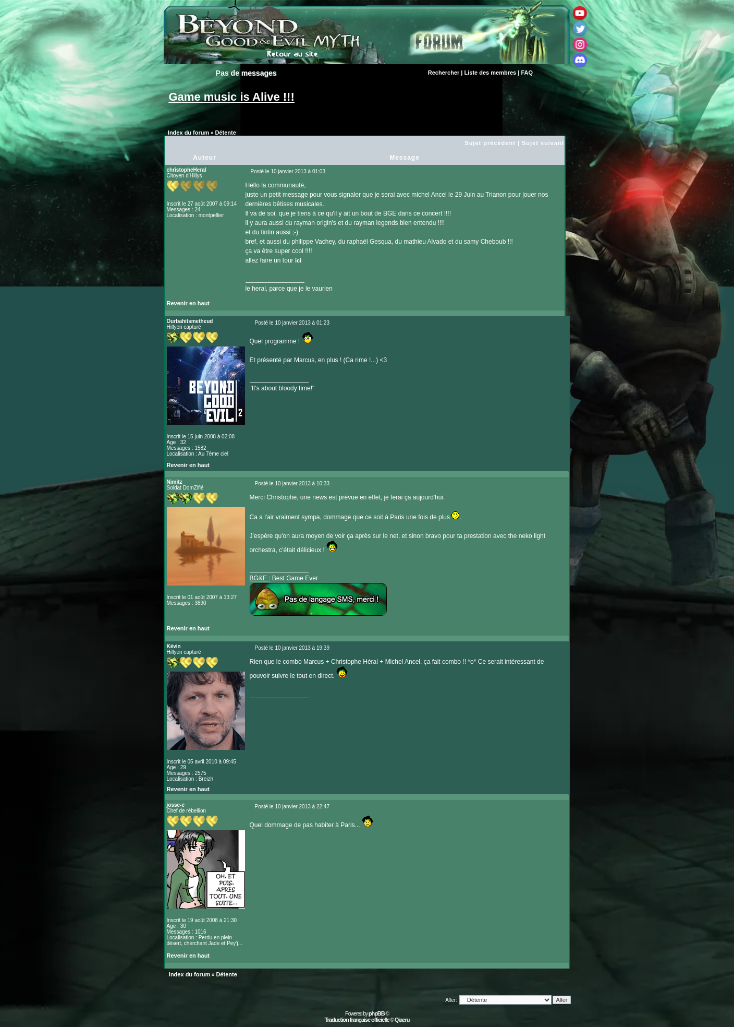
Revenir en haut (188, 303)
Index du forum (188, 132)
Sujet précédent (490, 143)
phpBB (377, 1013)
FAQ (527, 72)
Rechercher (444, 72)
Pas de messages (246, 73)
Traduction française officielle (356, 1020)
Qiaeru (402, 1020)
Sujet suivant (543, 143)
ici (298, 260)
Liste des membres (490, 72)
